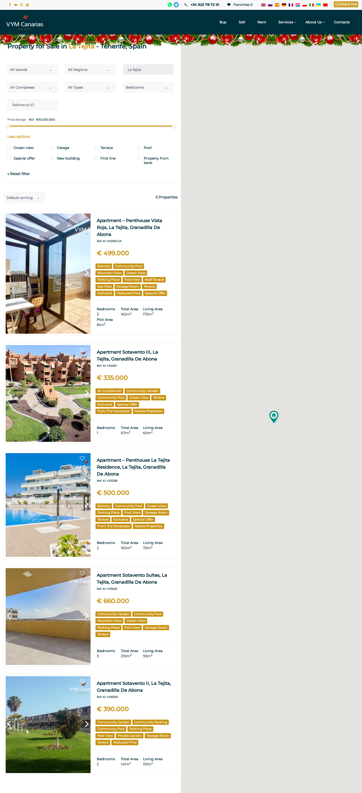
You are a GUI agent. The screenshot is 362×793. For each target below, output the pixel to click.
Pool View (132, 279)
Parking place (108, 279)
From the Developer (113, 411)
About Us (313, 22)
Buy (223, 22)
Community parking (150, 722)
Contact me (346, 4)
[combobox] (32, 69)
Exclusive (104, 293)
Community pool (128, 266)
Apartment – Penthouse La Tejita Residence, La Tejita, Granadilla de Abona (133, 467)
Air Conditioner (109, 391)
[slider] (8, 126)
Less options (18, 136)
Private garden (130, 736)
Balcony (103, 266)
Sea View (104, 286)
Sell (242, 22)
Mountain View (109, 273)
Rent (261, 22)
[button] (274, 417)
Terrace (149, 286)
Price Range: (16, 119)
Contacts (342, 22)
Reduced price (128, 293)
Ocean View (135, 273)
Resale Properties (148, 411)
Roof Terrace (154, 279)
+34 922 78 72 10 (201, 4)
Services (285, 22)
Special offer (155, 293)
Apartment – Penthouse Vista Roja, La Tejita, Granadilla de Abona (129, 227)
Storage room (127, 286)
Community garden (142, 391)
